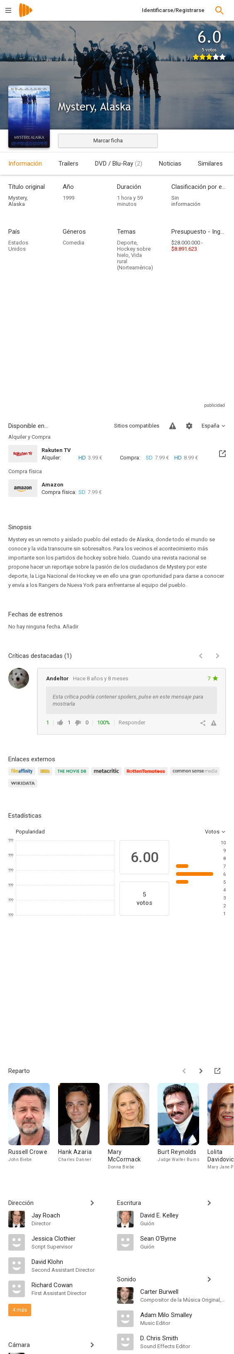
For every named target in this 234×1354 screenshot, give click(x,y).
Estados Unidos (18, 246)
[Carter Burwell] (183, 1291)
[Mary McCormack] (133, 1127)
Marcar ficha (108, 140)
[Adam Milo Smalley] (183, 1314)
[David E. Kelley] (183, 1215)
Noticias (170, 163)
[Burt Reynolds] (182, 1127)
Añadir (70, 626)
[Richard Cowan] (70, 1285)
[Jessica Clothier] (70, 1238)
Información (25, 163)
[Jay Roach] (70, 1215)
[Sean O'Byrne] (183, 1238)
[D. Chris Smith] (183, 1338)
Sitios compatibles (136, 426)
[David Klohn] (70, 1261)
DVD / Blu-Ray (118, 163)
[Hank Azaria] (83, 1127)
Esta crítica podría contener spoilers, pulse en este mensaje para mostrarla (128, 700)
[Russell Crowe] (33, 1127)
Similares (210, 163)
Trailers (68, 163)
